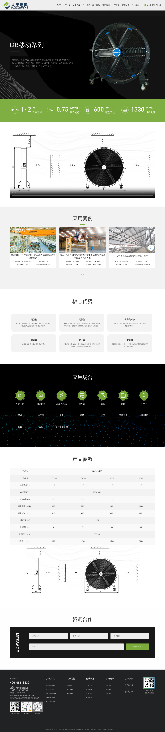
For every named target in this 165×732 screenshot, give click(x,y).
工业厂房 (89, 690)
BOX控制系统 (50, 706)
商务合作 (129, 689)
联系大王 (126, 5)
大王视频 (108, 698)
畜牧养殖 (89, 702)
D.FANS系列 (50, 694)
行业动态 (108, 694)
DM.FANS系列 (51, 698)
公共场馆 (89, 698)
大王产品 (76, 5)
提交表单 (137, 651)
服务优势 (70, 698)
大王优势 (67, 5)
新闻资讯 (106, 5)
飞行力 (116, 729)
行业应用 (86, 5)
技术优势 (70, 694)
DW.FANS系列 (51, 702)
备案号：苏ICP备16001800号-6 (95, 729)
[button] (151, 252)
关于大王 (70, 690)
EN (137, 5)
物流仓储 (89, 694)
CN (133, 5)
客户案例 (96, 5)
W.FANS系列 (50, 690)
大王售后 (116, 5)
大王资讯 (108, 690)
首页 (59, 5)
